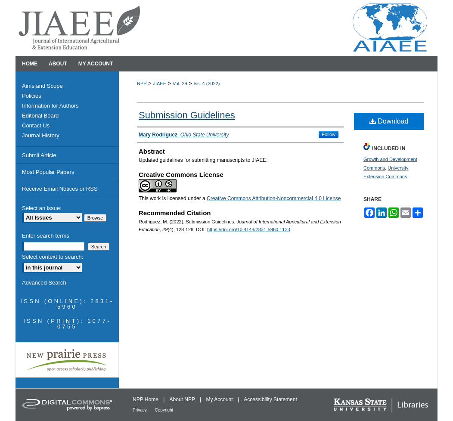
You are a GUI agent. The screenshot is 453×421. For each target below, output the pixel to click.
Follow (328, 134)
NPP (142, 83)
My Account (220, 399)
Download (389, 121)
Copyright (164, 410)
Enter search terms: (46, 235)
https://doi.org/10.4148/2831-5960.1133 (248, 229)
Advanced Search (44, 282)
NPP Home (146, 399)
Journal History (40, 135)
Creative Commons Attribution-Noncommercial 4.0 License (274, 198)
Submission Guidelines (187, 115)
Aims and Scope (42, 86)
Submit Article (39, 155)
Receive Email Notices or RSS (60, 189)
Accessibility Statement (270, 399)
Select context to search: (52, 257)
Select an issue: (42, 208)
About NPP (183, 399)
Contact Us (36, 125)
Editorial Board (40, 115)
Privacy (140, 410)
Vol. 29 (180, 83)
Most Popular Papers (48, 172)
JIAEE (159, 83)
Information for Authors (50, 105)
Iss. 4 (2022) (206, 83)
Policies (31, 96)
